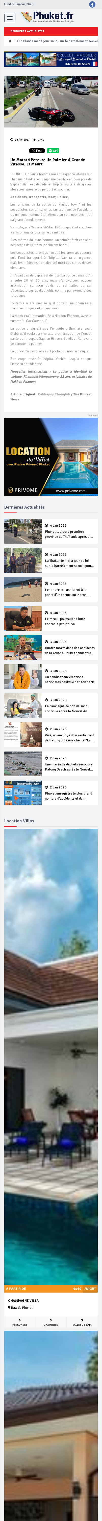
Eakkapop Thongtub (54, 394)
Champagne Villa (23, 1300)
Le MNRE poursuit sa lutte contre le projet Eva (70, 618)
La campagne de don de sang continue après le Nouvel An (70, 705)
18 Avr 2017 (20, 140)
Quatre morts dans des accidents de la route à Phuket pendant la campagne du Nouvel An (70, 648)
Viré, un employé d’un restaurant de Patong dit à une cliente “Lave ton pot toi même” (70, 735)
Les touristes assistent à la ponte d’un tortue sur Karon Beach (70, 589)
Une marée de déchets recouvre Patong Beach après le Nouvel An (70, 764)
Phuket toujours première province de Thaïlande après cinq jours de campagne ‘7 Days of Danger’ (70, 531)
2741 (38, 140)
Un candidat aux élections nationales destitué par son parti (70, 676)
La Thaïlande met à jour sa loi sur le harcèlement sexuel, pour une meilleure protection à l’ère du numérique (70, 560)
